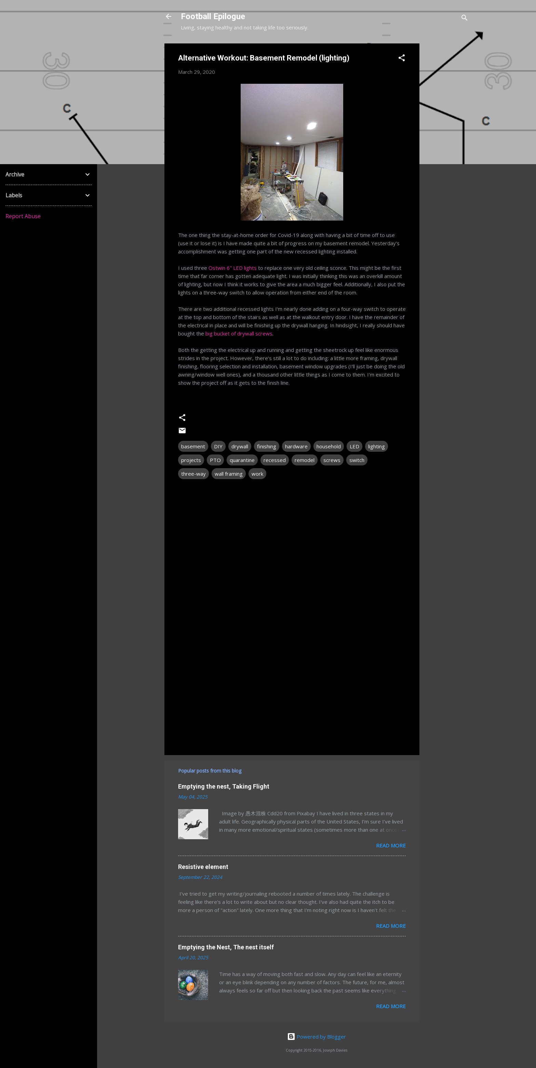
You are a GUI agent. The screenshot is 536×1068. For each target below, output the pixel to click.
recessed (275, 460)
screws (331, 460)
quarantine (242, 460)
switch (356, 460)
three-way (193, 473)
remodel (304, 460)
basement (193, 446)
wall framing (229, 473)
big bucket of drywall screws (238, 333)
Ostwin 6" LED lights (233, 267)
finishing (266, 446)
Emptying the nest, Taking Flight (223, 786)
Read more (391, 845)
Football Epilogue (213, 16)
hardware (296, 446)
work (257, 473)
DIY (218, 446)
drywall (239, 446)
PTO (215, 460)
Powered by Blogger (316, 1036)
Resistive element (203, 866)
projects (191, 460)
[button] (402, 59)
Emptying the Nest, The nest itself (226, 947)
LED (354, 446)
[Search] (464, 18)
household (329, 446)
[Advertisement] (447, 146)
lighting (376, 446)
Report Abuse (23, 216)
